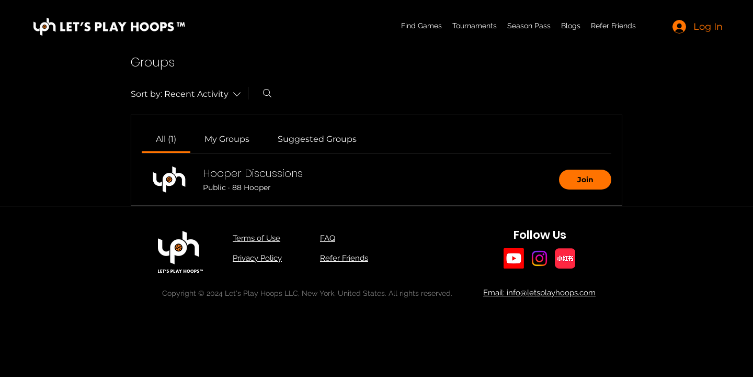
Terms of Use (256, 238)
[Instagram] (539, 258)
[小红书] (565, 258)
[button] (474, 26)
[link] (166, 139)
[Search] (267, 93)
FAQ (327, 238)
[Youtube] (514, 258)
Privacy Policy (257, 258)
